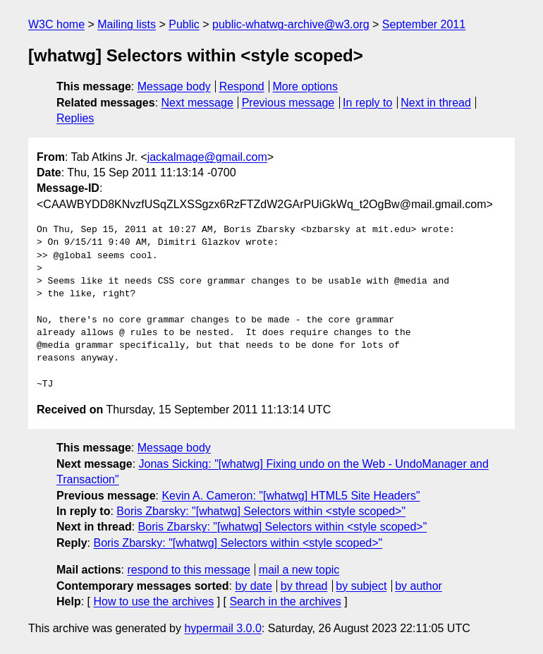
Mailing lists (126, 24)
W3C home (56, 24)
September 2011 (423, 24)
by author (418, 586)
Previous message (288, 103)
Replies (75, 118)
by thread (304, 586)
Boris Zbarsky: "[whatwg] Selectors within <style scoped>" (260, 511)
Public (184, 24)
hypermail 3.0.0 (222, 628)
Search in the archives (285, 601)
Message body (174, 86)
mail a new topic (299, 570)
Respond (241, 86)
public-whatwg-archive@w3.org (291, 24)
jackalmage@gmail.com (207, 157)
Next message (197, 103)
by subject (361, 586)
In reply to (367, 103)
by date (253, 586)
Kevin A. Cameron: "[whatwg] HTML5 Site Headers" (290, 496)
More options (305, 86)
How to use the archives (153, 601)
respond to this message (188, 570)
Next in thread (436, 103)
